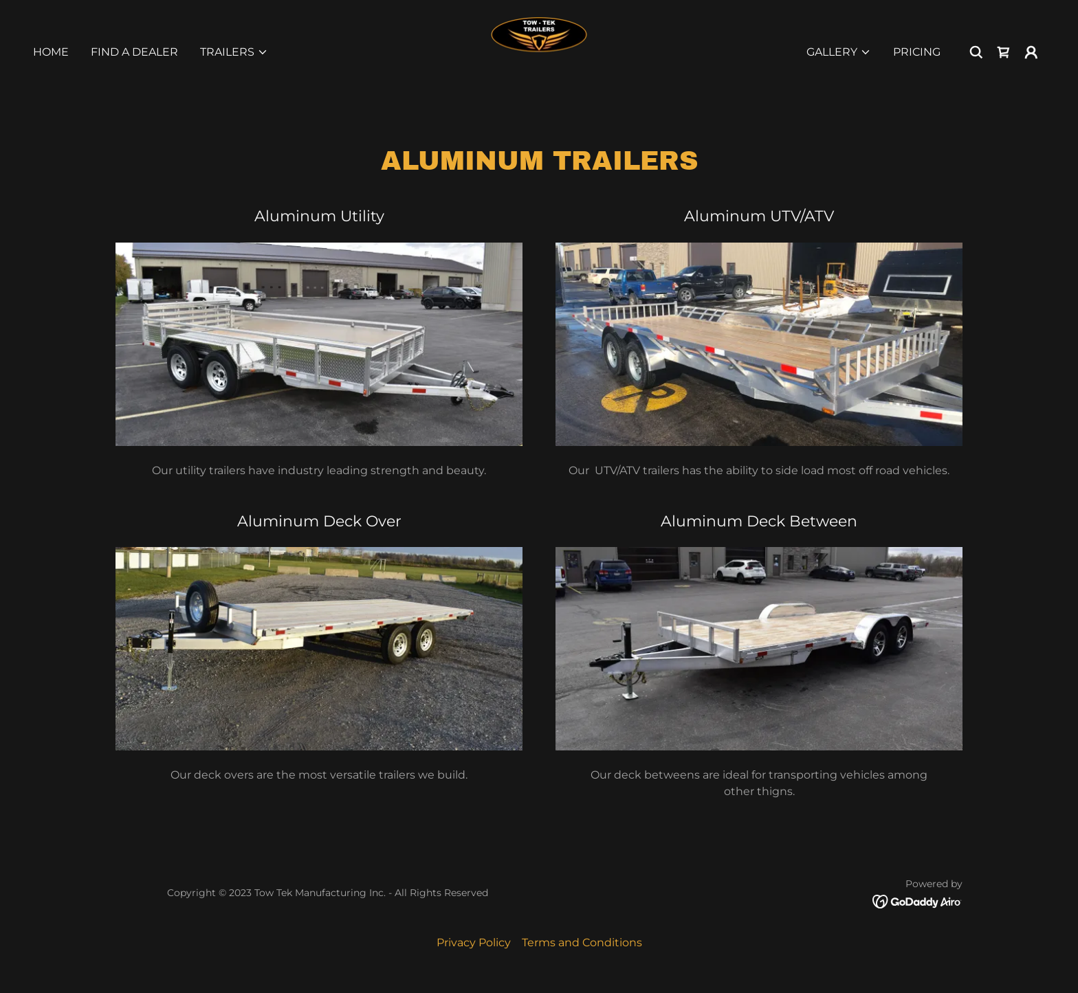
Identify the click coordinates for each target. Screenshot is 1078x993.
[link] (539, 51)
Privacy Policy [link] (474, 942)
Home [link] (51, 51)
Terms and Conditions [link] (582, 942)
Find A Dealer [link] (134, 51)
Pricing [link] (916, 51)
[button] (234, 52)
